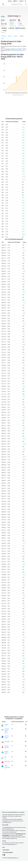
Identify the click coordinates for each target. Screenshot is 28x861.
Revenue (10, 36)
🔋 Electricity (11, 28)
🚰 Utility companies (20, 28)
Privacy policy (6, 849)
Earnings (15, 36)
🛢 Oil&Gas (4, 28)
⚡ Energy (3, 30)
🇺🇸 (15, 1)
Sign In (9, 1)
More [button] (2, 38)
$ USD (21, 1)
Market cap (3, 36)
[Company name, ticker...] (19, 4)
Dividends (21, 36)
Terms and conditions (8, 852)
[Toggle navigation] (3, 4)
